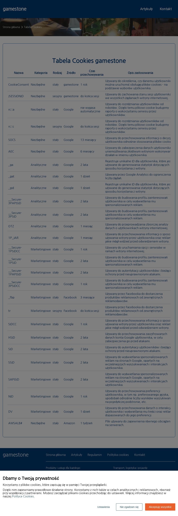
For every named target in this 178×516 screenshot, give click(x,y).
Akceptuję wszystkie (160, 507)
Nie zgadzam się (129, 507)
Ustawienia (103, 507)
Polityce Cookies (23, 496)
